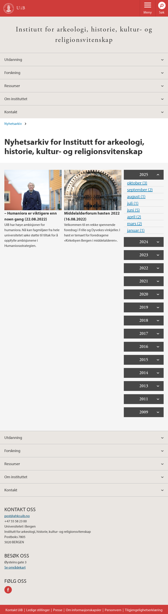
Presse (57, 610)
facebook (9, 590)
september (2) (140, 189)
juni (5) (133, 210)
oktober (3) (137, 183)
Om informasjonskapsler (83, 610)
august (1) (136, 196)
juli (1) (132, 203)
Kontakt (10, 111)
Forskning (12, 72)
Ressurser (12, 85)
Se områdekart (15, 567)
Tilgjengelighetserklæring (144, 610)
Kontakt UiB (14, 610)
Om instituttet (15, 98)
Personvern (113, 610)
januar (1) (136, 230)
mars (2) (134, 223)
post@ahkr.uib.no (17, 516)
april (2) (134, 216)
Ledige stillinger (38, 610)
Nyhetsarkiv (13, 123)
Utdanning (13, 59)
